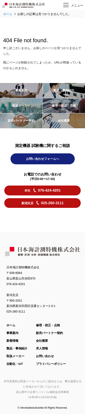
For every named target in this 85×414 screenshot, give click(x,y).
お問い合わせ (45, 356)
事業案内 (12, 333)
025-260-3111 (15, 311)
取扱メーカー (15, 356)
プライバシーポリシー (51, 364)
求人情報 (42, 348)
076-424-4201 (15, 284)
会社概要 (42, 341)
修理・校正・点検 (48, 325)
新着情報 (12, 341)
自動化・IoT (14, 364)
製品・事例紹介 (16, 348)
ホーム (10, 325)
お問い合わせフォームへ (42, 165)
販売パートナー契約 (49, 333)
